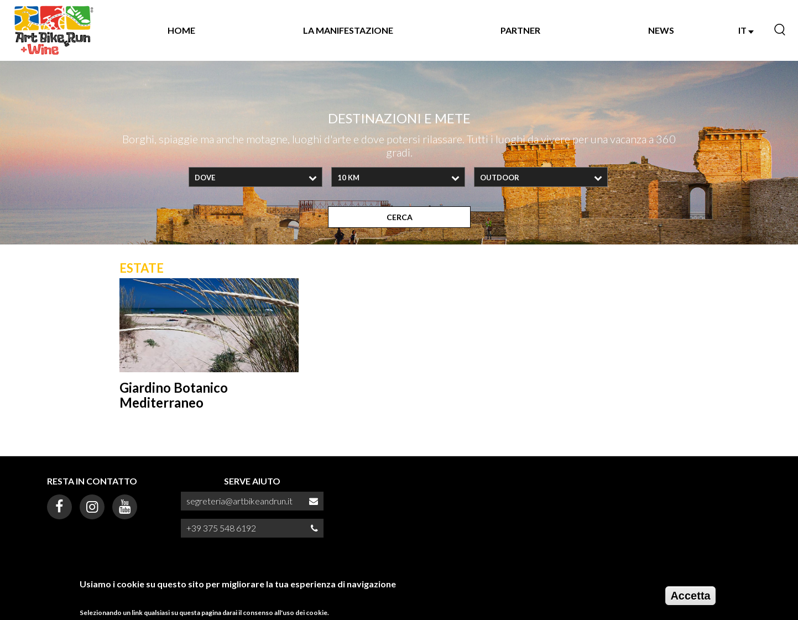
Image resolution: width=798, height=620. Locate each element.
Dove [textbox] (205, 177)
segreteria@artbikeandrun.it (239, 501)
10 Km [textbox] (348, 177)
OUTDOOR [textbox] (499, 177)
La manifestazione (348, 30)
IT (746, 30)
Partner (520, 30)
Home (181, 30)
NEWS (661, 30)
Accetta (690, 596)
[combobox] (255, 177)
